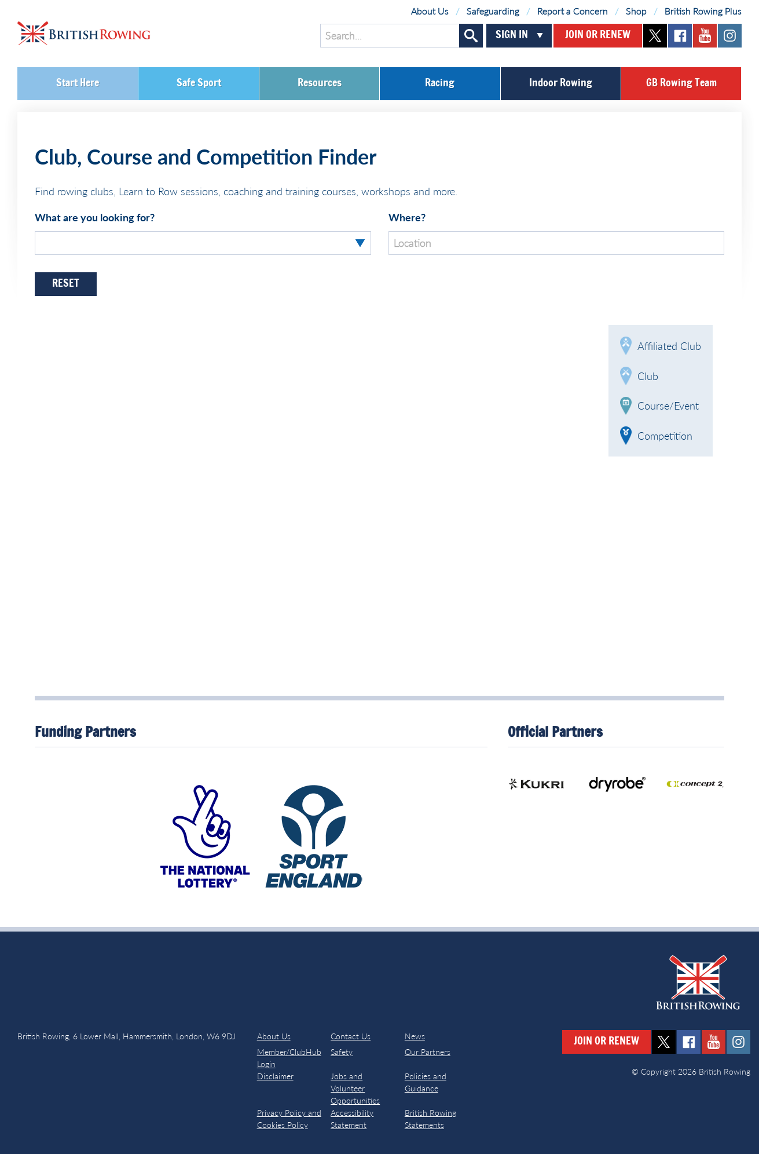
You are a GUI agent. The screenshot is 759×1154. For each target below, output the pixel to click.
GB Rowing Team (681, 83)
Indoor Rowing (560, 83)
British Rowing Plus (703, 10)
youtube (705, 36)
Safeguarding (493, 10)
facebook (680, 36)
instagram (730, 36)
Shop (636, 10)
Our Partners (427, 1052)
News (415, 1036)
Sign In (512, 35)
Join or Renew (597, 35)
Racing (439, 83)
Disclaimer (275, 1076)
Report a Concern (572, 10)
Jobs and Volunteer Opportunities (355, 1088)
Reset (65, 284)
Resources (320, 83)
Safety (342, 1052)
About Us (430, 10)
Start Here (77, 83)
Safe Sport (199, 83)
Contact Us (351, 1036)
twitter (655, 36)
